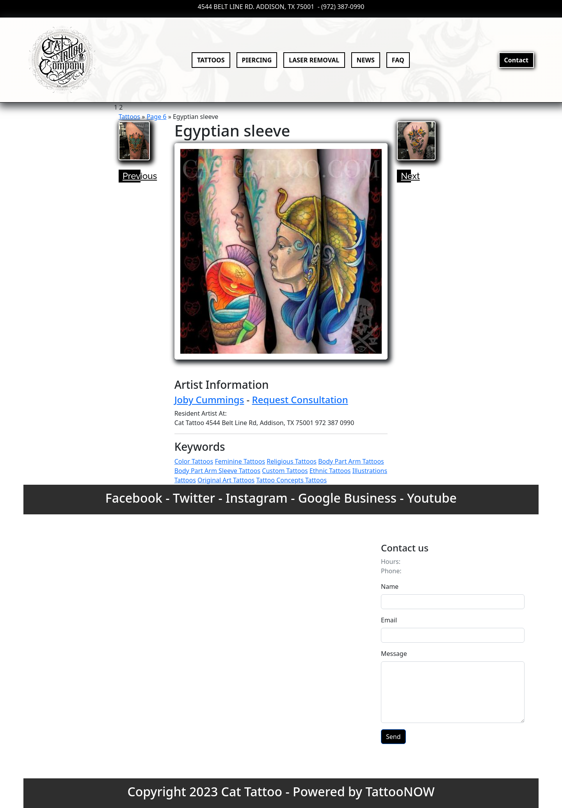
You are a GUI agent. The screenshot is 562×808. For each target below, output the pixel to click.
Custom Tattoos (285, 470)
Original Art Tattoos (225, 480)
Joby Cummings (209, 399)
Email (389, 620)
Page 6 (157, 116)
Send (393, 736)
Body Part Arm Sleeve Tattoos (217, 470)
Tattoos (129, 116)
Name (389, 586)
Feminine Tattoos (240, 461)
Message (394, 653)
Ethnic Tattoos (330, 470)
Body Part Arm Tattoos (351, 461)
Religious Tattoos (292, 461)
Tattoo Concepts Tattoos (291, 480)
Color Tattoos (193, 461)
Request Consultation (300, 399)
